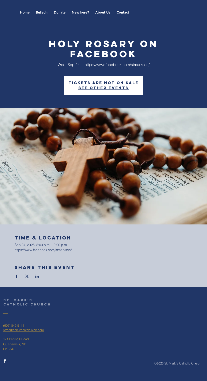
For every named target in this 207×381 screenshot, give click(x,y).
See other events (103, 87)
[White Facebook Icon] (5, 361)
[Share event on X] (27, 276)
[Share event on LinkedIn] (37, 276)
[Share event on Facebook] (17, 276)
